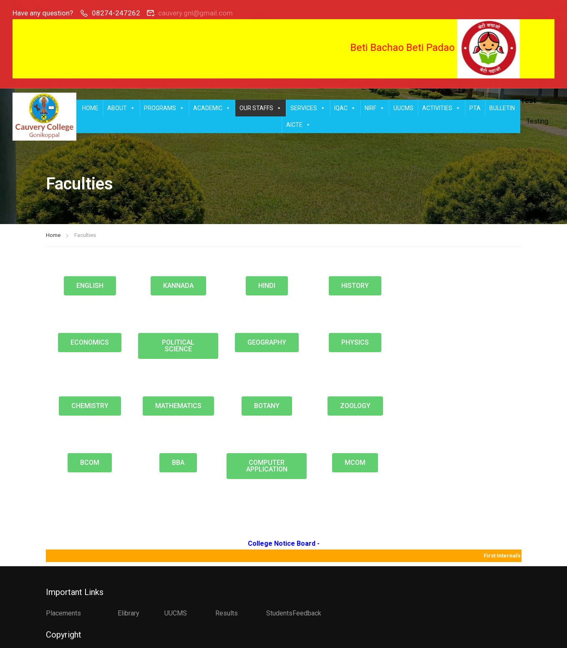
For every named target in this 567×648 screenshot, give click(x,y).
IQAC (345, 108)
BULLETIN (502, 108)
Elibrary (128, 613)
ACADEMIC (212, 108)
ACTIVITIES (441, 108)
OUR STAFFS (260, 108)
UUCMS (403, 108)
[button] (90, 286)
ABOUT (121, 108)
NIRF (375, 108)
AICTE (298, 124)
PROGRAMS (164, 108)
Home (53, 236)
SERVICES (307, 108)
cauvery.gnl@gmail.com (195, 13)
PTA (475, 108)
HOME (90, 108)
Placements (63, 613)
